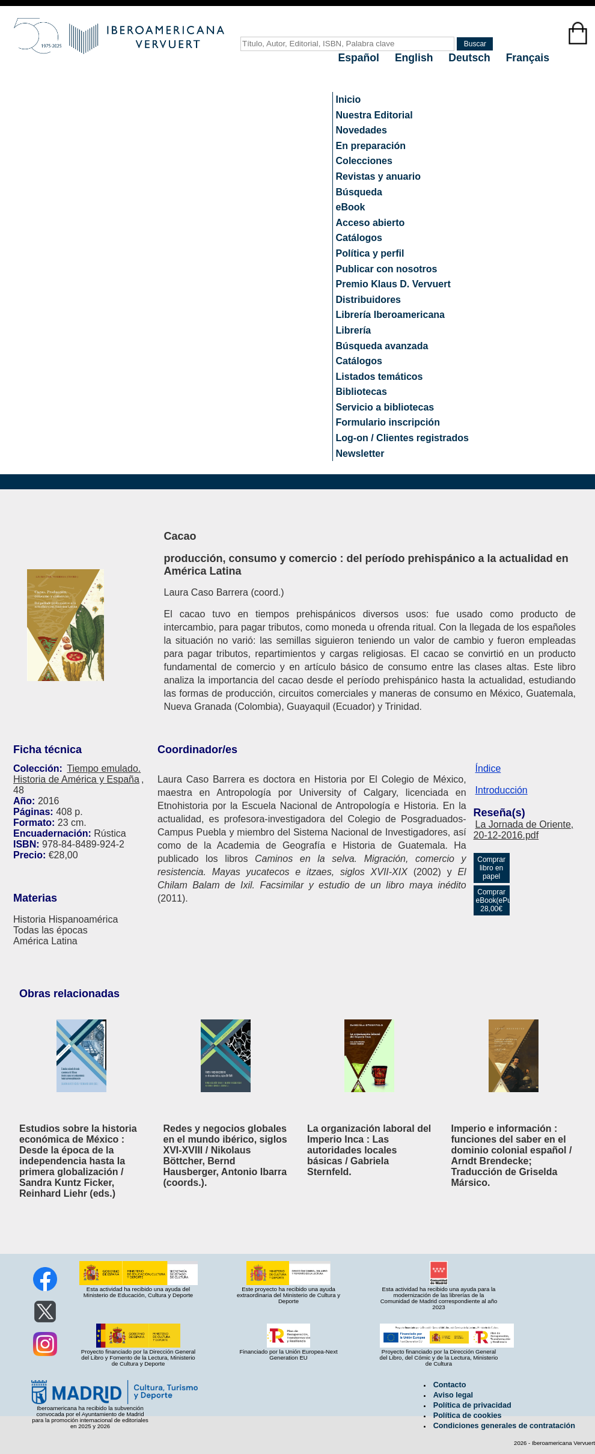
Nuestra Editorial (374, 115)
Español (360, 58)
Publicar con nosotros (387, 269)
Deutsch (470, 58)
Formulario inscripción (388, 422)
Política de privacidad (472, 1405)
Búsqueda (359, 192)
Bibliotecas (361, 391)
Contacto (449, 1385)
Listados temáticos (379, 376)
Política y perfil (370, 253)
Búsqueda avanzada (382, 346)
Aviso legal (453, 1395)
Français (527, 58)
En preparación (371, 146)
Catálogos (359, 238)
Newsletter (360, 453)
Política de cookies (467, 1415)
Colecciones (364, 161)
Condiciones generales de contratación (504, 1426)
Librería (353, 330)
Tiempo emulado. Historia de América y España (77, 773)
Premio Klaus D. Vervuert (393, 284)
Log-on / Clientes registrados (402, 438)
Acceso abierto (370, 223)
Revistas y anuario (378, 176)
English (415, 58)
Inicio (348, 99)
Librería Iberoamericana (390, 315)
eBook (350, 207)
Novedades (361, 130)
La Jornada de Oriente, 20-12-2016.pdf (524, 829)
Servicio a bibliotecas (385, 407)
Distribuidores (368, 300)
